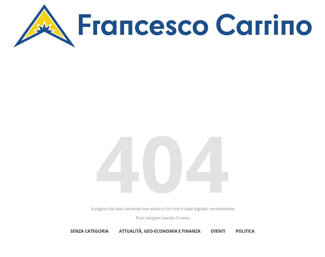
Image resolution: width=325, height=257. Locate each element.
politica (245, 231)
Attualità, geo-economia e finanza (159, 231)
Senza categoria (89, 231)
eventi (218, 231)
